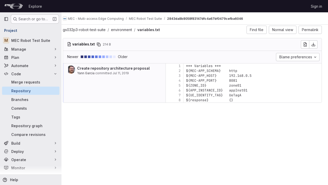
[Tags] (30, 117)
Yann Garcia (90, 73)
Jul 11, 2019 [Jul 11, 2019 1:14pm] (125, 73)
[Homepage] (14, 6)
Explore (35, 6)
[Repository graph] (30, 126)
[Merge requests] (30, 82)
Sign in (316, 6)
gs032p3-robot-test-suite (89, 29)
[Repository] (30, 91)
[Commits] (30, 108)
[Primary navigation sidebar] (6, 19)
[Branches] (30, 99)
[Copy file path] (103, 44)
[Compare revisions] (30, 134)
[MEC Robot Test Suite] (30, 40)
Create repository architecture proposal (118, 68)
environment (126, 29)
